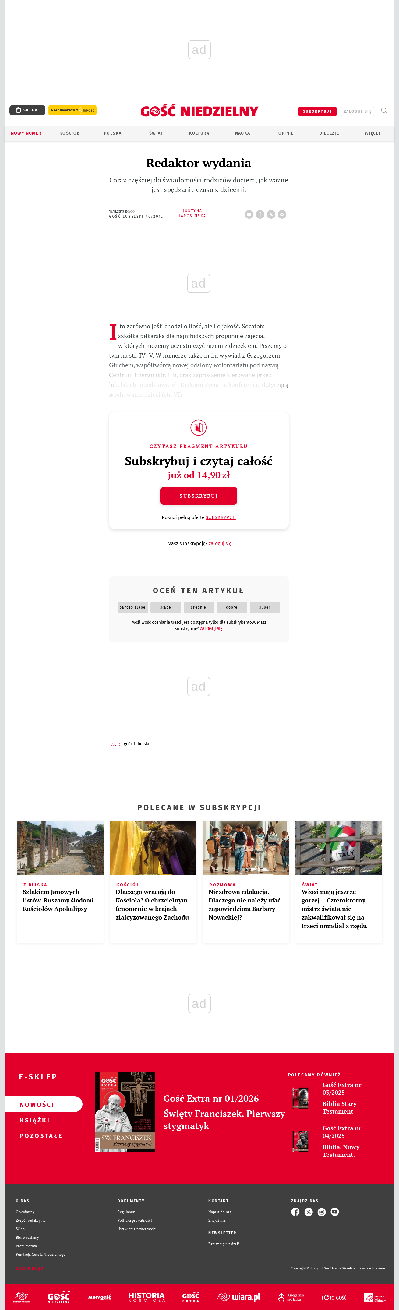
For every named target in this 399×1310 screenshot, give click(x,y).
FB (261, 213)
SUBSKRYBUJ (317, 111)
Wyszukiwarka (384, 110)
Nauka (242, 133)
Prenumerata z (72, 110)
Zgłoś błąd (30, 1268)
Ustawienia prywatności (137, 1229)
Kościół (69, 133)
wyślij (283, 213)
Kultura (199, 133)
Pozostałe (34, 1135)
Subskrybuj (198, 496)
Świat (156, 133)
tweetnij (272, 213)
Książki (34, 1120)
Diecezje (329, 133)
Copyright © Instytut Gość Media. (316, 1268)
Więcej (372, 133)
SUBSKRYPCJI (221, 517)
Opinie (286, 133)
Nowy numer (26, 133)
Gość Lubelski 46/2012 (136, 216)
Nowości (34, 1104)
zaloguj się (358, 111)
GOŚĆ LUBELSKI (136, 744)
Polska (113, 133)
